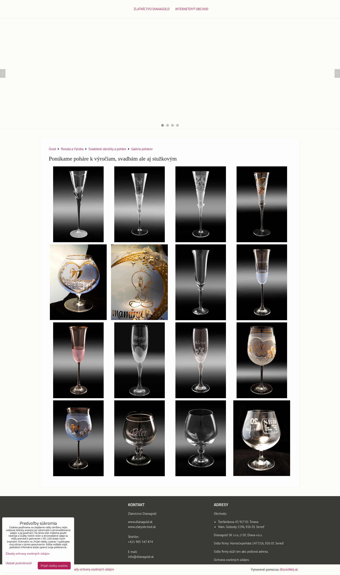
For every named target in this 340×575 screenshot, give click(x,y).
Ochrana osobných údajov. (231, 559)
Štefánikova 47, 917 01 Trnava (238, 522)
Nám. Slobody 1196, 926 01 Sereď (241, 527)
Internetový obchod (191, 9)
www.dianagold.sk (140, 522)
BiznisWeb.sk (289, 569)
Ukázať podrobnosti (19, 563)
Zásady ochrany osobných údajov (92, 569)
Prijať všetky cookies (54, 566)
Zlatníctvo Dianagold (152, 9)
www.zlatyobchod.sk (142, 527)
